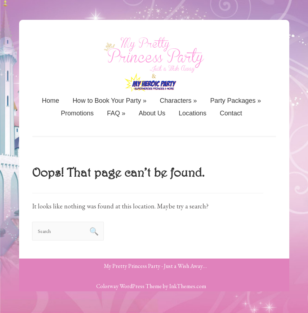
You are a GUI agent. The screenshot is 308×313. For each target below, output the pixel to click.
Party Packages (235, 100)
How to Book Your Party (109, 100)
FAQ (116, 113)
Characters (178, 100)
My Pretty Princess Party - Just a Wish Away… (155, 266)
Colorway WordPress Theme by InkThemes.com (151, 286)
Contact (231, 113)
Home (50, 100)
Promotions (77, 113)
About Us (152, 113)
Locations (192, 113)
